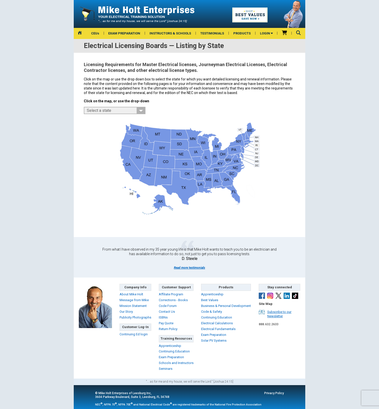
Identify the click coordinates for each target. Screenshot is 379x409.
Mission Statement (133, 306)
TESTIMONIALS (212, 33)
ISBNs (163, 317)
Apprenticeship (170, 346)
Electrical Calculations (217, 323)
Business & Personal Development (226, 306)
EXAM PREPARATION (124, 33)
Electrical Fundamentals (218, 329)
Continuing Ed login (134, 334)
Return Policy (168, 329)
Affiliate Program (171, 294)
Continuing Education (174, 351)
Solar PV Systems (213, 340)
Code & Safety (211, 311)
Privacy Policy (274, 393)
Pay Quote (166, 323)
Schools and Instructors (176, 363)
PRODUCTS (242, 33)
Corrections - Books (173, 300)
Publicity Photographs (135, 317)
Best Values (209, 300)
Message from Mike (134, 300)
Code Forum (168, 306)
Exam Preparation (171, 357)
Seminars (165, 369)
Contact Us (167, 311)
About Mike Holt (131, 294)
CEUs (95, 33)
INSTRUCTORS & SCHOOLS (170, 33)
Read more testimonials (189, 267)
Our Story (126, 311)
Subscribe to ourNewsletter (279, 314)
